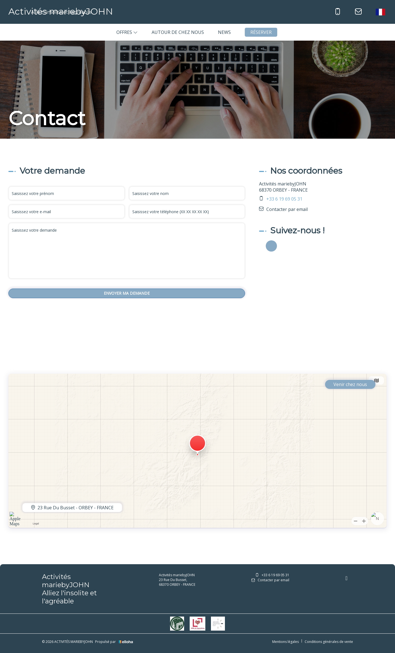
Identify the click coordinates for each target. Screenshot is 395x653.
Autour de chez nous (178, 32)
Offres (127, 32)
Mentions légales (285, 641)
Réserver (261, 32)
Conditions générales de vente (329, 641)
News (224, 32)
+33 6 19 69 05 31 (272, 575)
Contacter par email (287, 209)
